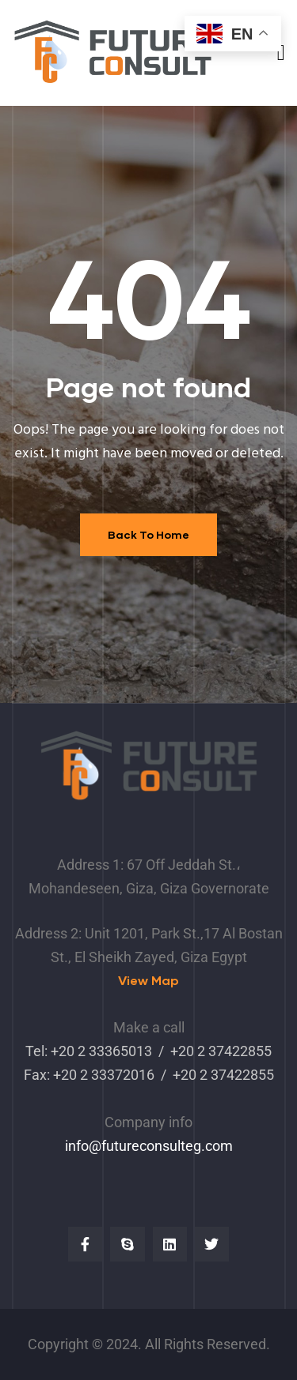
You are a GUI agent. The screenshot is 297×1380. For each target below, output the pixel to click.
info (77, 1145)
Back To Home (148, 534)
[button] (148, 980)
